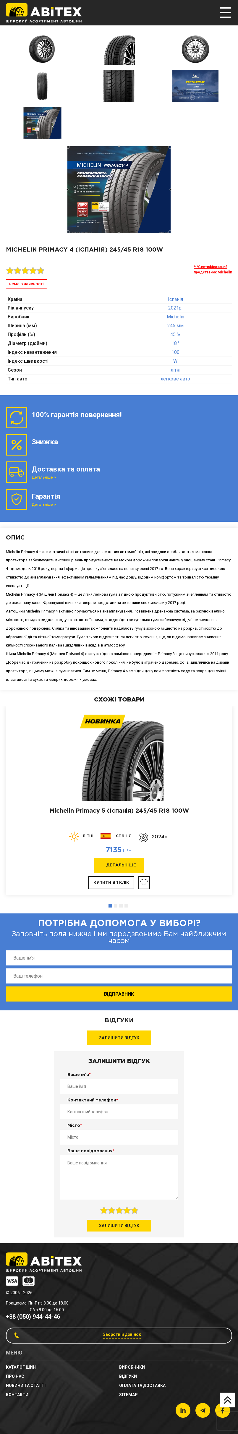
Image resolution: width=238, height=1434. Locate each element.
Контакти (17, 1394)
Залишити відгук (119, 1038)
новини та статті (26, 1385)
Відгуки (128, 1376)
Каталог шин (21, 1367)
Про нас (15, 1376)
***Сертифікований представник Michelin (213, 269)
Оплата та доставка (142, 1385)
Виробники (132, 1367)
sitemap (128, 1394)
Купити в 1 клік (111, 882)
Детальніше (121, 865)
